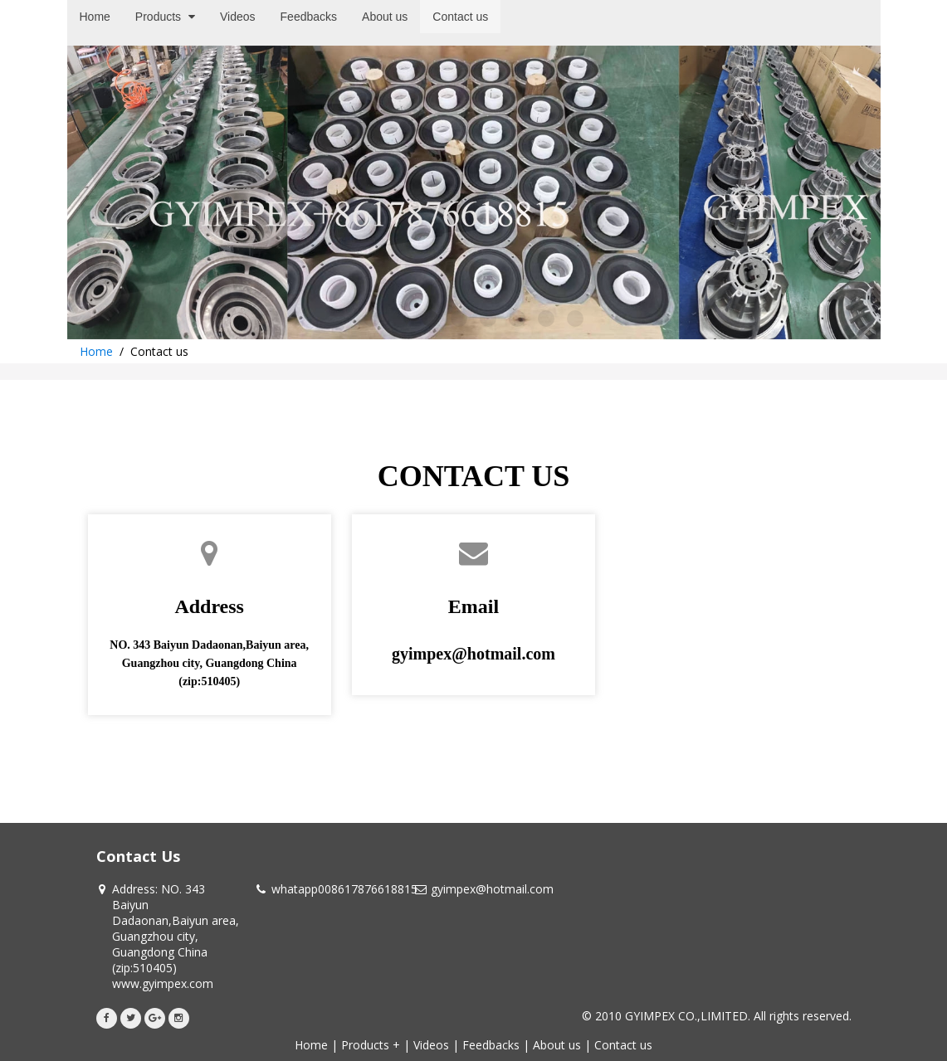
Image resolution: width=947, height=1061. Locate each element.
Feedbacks (491, 1045)
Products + (370, 1045)
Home (96, 351)
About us (557, 1045)
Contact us (623, 1045)
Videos (431, 1045)
